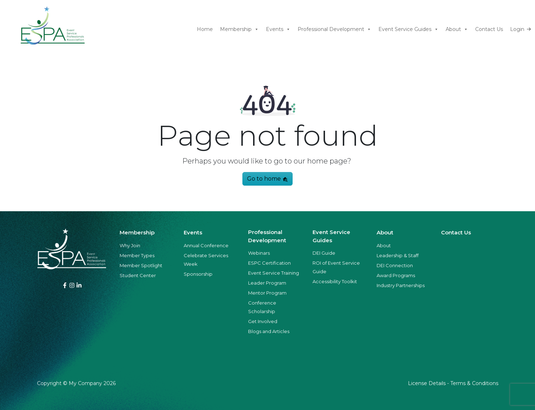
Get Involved (262, 321)
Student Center (138, 275)
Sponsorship (198, 274)
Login (517, 29)
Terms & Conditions (474, 383)
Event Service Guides (408, 29)
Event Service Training (273, 273)
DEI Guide (324, 253)
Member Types (137, 255)
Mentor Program (267, 293)
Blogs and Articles (268, 331)
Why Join (130, 245)
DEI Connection (395, 265)
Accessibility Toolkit (335, 281)
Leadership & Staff (398, 255)
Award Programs (396, 275)
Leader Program (267, 283)
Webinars (259, 253)
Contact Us (489, 29)
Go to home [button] (267, 178)
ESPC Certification (269, 263)
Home (205, 29)
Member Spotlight (141, 265)
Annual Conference (206, 245)
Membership (239, 29)
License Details (427, 383)
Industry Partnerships (401, 285)
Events (278, 29)
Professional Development (334, 29)
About (457, 29)
